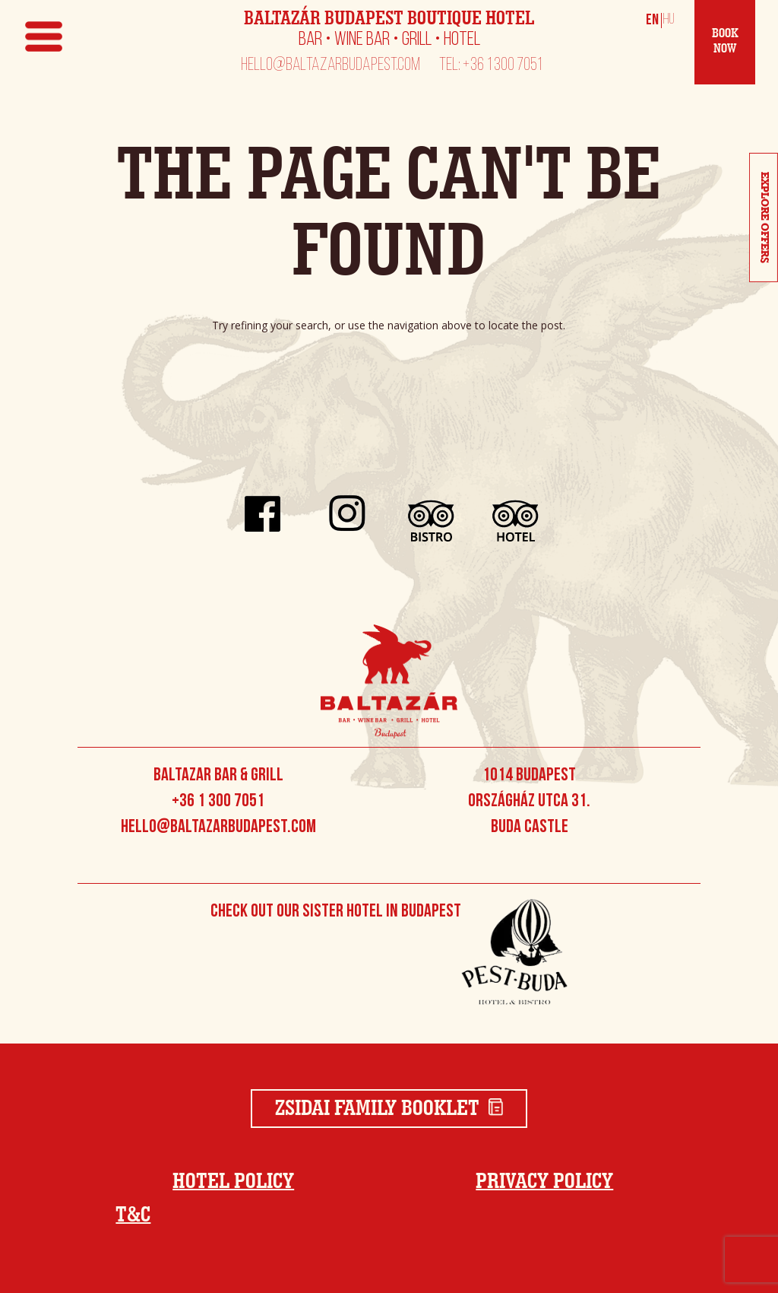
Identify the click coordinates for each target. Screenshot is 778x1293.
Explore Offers (764, 217)
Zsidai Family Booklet (389, 1109)
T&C (132, 1215)
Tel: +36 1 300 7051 (491, 66)
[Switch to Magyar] (666, 19)
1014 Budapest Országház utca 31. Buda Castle (529, 802)
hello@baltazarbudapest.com (330, 66)
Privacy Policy (544, 1182)
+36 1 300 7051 (218, 802)
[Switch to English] (652, 19)
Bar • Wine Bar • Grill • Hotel (389, 40)
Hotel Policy (233, 1182)
